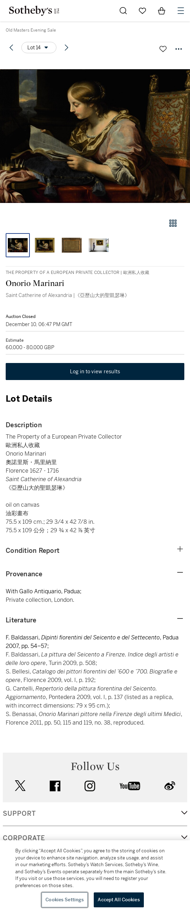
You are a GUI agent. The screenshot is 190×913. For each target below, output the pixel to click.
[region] (95, 876)
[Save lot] (163, 49)
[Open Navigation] (180, 10)
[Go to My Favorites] (142, 11)
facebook (55, 786)
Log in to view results (95, 371)
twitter (20, 785)
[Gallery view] (173, 223)
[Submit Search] (123, 10)
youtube (130, 786)
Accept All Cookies (119, 900)
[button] (95, 136)
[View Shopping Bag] (161, 11)
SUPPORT (19, 814)
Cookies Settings (64, 900)
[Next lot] (66, 47)
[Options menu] (38, 47)
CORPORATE (24, 838)
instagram (90, 786)
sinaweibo (169, 785)
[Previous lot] (11, 47)
